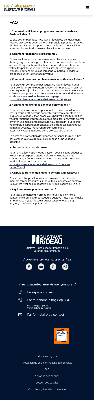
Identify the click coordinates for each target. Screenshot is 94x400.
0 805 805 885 (58, 300)
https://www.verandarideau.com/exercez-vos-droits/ (40, 130)
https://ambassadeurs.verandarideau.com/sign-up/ (41, 99)
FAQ (47, 369)
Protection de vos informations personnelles (47, 362)
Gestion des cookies (47, 382)
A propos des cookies (47, 376)
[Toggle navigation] (87, 7)
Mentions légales (47, 356)
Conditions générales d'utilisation (47, 389)
